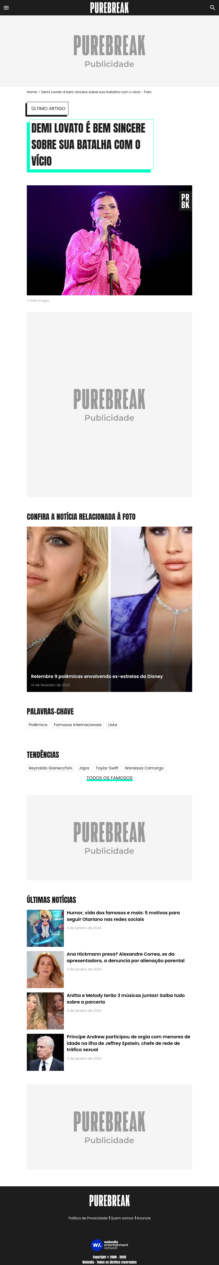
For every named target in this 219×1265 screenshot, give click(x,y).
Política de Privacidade (87, 1218)
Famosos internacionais (78, 725)
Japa (84, 768)
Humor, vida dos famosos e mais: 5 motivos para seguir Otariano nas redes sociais (123, 915)
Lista (112, 725)
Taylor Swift (107, 768)
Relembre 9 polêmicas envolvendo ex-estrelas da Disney (97, 676)
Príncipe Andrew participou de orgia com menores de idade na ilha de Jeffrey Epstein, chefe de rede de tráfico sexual (128, 1043)
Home (32, 92)
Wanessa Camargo (144, 768)
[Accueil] (109, 7)
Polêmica (38, 725)
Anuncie (144, 1218)
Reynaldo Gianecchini (50, 768)
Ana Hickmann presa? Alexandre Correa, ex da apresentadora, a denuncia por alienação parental (125, 957)
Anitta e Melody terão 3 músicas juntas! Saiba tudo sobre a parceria (126, 998)
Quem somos (122, 1218)
